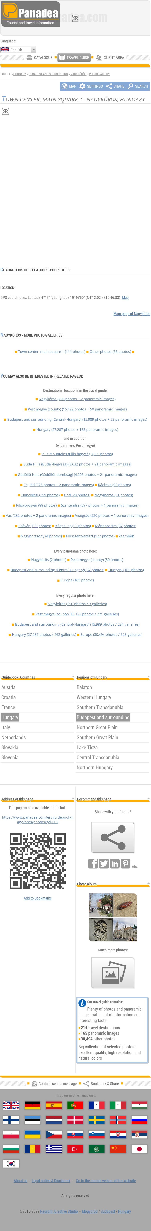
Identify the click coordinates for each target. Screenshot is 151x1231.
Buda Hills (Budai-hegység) (77, 464)
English (16, 49)
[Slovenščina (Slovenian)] (96, 1134)
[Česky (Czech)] (54, 1134)
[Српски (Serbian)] (139, 1134)
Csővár (34, 525)
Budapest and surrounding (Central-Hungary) (77, 419)
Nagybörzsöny (41, 536)
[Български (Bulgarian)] (11, 1149)
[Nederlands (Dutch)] (54, 1120)
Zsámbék (126, 536)
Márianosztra (115, 525)
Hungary (19, 74)
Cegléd (59, 484)
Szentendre (99, 505)
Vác (38, 515)
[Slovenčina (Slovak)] (75, 1134)
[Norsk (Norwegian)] (118, 1120)
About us (20, 1180)
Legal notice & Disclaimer (51, 1180)
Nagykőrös (78, 74)
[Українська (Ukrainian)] (32, 1134)
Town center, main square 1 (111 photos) (51, 351)
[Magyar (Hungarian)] (139, 1105)
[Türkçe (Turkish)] (75, 1149)
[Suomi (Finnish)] (11, 1120)
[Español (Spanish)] (54, 1105)
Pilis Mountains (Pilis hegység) (77, 454)
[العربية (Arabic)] (96, 1149)
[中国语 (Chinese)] (118, 1149)
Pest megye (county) (77, 409)
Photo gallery (99, 74)
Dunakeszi (40, 495)
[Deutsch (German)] (32, 1105)
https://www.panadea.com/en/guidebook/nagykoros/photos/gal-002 (38, 819)
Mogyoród (90, 1211)
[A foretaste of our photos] (113, 973)
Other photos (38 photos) (110, 351)
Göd (77, 495)
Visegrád (111, 515)
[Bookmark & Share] (113, 837)
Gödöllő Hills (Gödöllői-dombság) (77, 474)
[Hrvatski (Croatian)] (118, 1134)
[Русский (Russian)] (139, 1120)
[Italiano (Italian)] (118, 1105)
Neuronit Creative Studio (59, 1211)
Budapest (108, 1211)
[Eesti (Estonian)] (32, 1120)
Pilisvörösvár (36, 505)
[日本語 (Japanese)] (139, 1149)
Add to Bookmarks (38, 898)
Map (125, 297)
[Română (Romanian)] (32, 1149)
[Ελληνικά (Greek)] (54, 1149)
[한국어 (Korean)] (11, 1163)
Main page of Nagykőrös (132, 313)
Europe (77, 580)
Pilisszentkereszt (90, 536)
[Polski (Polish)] (11, 1134)
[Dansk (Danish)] (75, 1120)
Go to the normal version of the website (106, 1180)
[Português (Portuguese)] (75, 1105)
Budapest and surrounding (48, 74)
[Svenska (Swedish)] (96, 1120)
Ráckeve (114, 484)
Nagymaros (114, 495)
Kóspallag (73, 525)
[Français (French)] (96, 1105)
